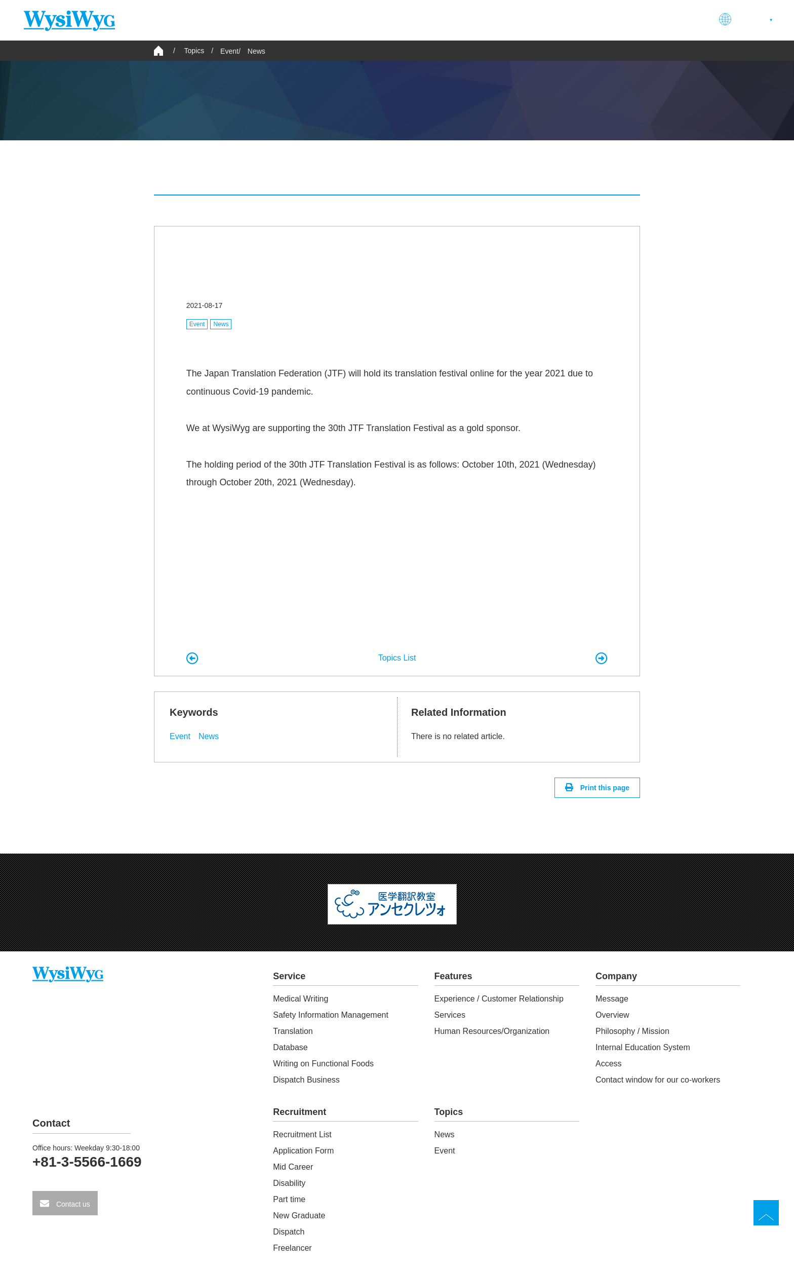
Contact (684, 19)
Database (290, 1047)
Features (504, 19)
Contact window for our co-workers (658, 1079)
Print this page (603, 788)
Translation (293, 1031)
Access (609, 1063)
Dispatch (288, 1231)
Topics (448, 1112)
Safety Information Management (330, 1015)
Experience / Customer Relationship (499, 998)
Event (229, 51)
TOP (766, 1212)
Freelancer (292, 1248)
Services (449, 1015)
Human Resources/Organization (492, 1031)
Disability (289, 1183)
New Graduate (299, 1215)
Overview (612, 1015)
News (256, 51)
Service (450, 19)
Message (612, 998)
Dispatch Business (306, 1079)
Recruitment (624, 19)
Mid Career (293, 1167)
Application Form (303, 1150)
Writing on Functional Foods (323, 1063)
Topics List (397, 657)
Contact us (72, 1204)
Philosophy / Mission (632, 1031)
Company (561, 19)
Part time (289, 1199)
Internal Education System (643, 1047)
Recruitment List (302, 1134)
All (231, 174)
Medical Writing (300, 998)
